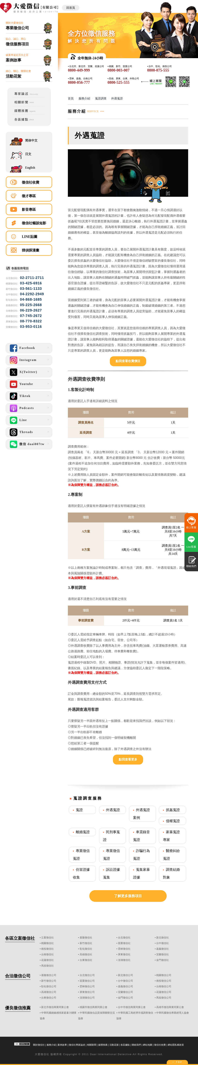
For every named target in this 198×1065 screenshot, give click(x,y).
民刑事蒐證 (111, 836)
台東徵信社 (86, 960)
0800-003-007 (118, 70)
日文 (28, 154)
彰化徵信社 (86, 948)
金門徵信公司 (125, 997)
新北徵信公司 (125, 975)
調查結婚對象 (171, 873)
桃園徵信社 (47, 943)
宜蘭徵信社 (162, 954)
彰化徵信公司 (48, 986)
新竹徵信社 (86, 943)
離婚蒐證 (83, 832)
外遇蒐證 (113, 810)
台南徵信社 (47, 954)
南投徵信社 (47, 948)
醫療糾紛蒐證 (171, 854)
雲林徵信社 (124, 948)
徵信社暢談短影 (34, 223)
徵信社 (45, 1054)
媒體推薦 (103, 1044)
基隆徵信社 (86, 937)
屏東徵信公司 (87, 992)
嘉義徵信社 (162, 948)
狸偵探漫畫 (30, 250)
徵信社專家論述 (77, 1044)
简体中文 (31, 140)
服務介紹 (51, 1044)
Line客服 (191, 546)
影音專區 (29, 209)
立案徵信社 (47, 937)
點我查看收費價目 (128, 361)
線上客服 (191, 527)
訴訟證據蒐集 (111, 873)
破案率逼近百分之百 (29, 58)
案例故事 (62, 1044)
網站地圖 (147, 1044)
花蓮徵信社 (47, 960)
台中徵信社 (162, 943)
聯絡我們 (136, 1044)
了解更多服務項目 (128, 896)
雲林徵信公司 (87, 986)
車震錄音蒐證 (141, 836)
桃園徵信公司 (163, 975)
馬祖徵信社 (47, 965)
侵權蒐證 (173, 821)
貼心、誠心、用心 (29, 42)
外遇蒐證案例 (141, 814)
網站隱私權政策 (176, 1044)
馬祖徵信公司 (163, 997)
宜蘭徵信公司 (125, 992)
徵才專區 (29, 196)
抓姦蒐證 (173, 810)
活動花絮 (114, 1044)
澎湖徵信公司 (87, 997)
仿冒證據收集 (81, 873)
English (30, 167)
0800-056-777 (79, 82)
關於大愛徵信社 (29, 25)
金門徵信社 (162, 960)
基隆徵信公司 (48, 975)
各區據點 (125, 1044)
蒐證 (79, 810)
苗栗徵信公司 (87, 980)
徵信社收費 (30, 182)
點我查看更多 (128, 759)
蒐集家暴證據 (141, 873)
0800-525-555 (118, 82)
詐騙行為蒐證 (141, 854)
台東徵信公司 (48, 997)
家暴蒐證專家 (171, 836)
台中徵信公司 (125, 980)
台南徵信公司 (163, 986)
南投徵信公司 (163, 980)
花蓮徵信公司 (163, 992)
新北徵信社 (162, 937)
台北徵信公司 (87, 975)
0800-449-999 (79, 70)
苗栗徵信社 (124, 943)
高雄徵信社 (86, 954)
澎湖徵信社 (124, 960)
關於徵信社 (39, 1044)
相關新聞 (91, 1044)
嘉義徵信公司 (125, 986)
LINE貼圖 (29, 237)
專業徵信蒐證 (81, 854)
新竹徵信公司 (48, 980)
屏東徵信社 (124, 954)
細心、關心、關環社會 (29, 74)
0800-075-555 (158, 70)
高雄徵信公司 (48, 992)
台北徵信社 (124, 937)
